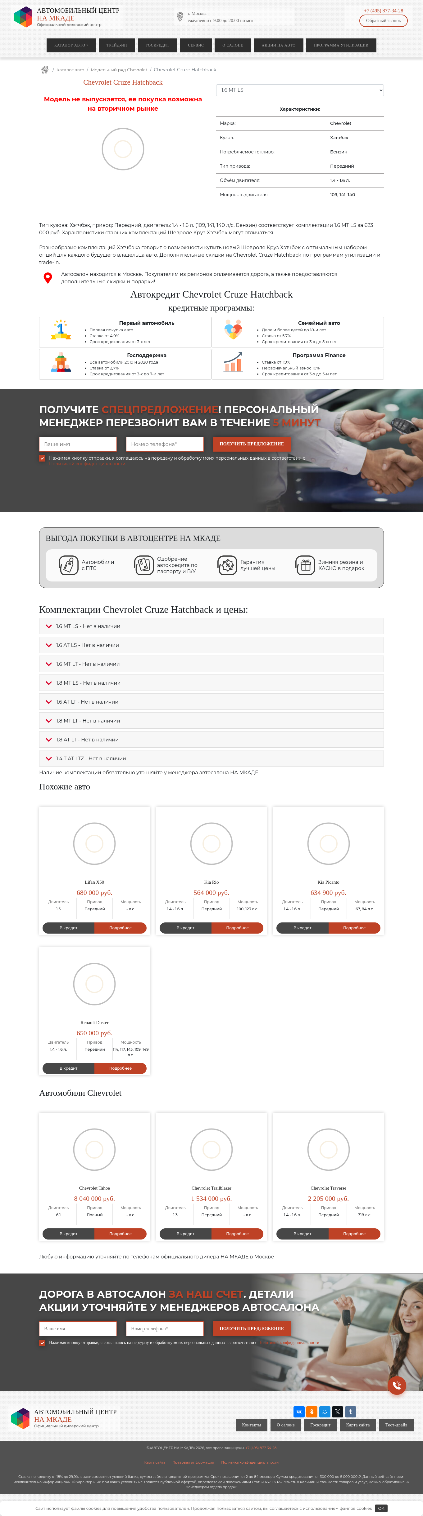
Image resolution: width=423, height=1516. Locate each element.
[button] (49, 626)
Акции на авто (279, 45)
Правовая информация (193, 1462)
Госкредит (158, 45)
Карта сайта (358, 1425)
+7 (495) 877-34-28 (383, 10)
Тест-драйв (396, 1425)
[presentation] (86, 494)
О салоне (232, 45)
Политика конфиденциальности (250, 1462)
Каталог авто (69, 45)
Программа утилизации (341, 45)
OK (381, 1508)
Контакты (251, 1425)
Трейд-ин (117, 45)
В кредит (68, 928)
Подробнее (120, 928)
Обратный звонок (383, 20)
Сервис (196, 45)
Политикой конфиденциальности (87, 463)
